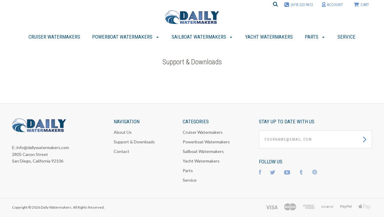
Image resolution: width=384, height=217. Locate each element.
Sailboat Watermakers (203, 151)
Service (189, 180)
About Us (123, 132)
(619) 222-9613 (302, 4)
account (332, 4)
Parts (188, 170)
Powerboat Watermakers (206, 141)
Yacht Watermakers (201, 160)
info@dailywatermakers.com (42, 147)
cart (361, 4)
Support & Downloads (134, 141)
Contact (121, 151)
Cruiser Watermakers (203, 132)
